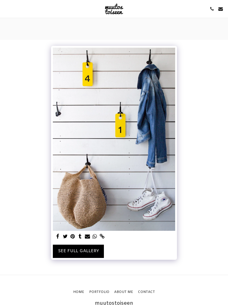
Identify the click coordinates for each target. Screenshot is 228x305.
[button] (7, 8)
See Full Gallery (78, 251)
